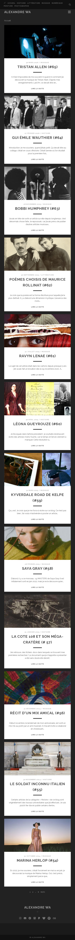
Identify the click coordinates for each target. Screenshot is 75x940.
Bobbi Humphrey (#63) (37, 208)
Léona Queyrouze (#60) (37, 424)
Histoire (21, 3)
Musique (46, 3)
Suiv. (43, 892)
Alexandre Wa (17, 12)
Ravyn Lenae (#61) (37, 356)
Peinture (8, 6)
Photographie (21, 6)
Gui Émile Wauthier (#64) (37, 138)
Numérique (57, 3)
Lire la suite (37, 89)
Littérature (33, 3)
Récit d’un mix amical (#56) (37, 713)
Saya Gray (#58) (37, 568)
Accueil (11, 3)
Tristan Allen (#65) (37, 67)
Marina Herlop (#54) (37, 860)
